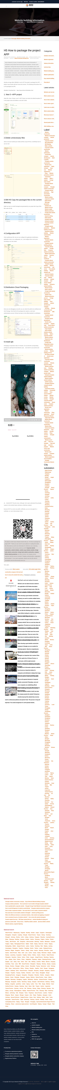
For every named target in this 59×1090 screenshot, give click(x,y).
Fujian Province (49, 606)
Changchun (47, 526)
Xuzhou (46, 552)
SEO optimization (49, 142)
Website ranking (48, 197)
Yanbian (47, 532)
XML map (43, 1081)
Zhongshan (47, 718)
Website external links (49, 266)
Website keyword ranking (49, 363)
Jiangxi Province (49, 615)
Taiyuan (52, 489)
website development (49, 157)
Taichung (47, 855)
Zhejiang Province (47, 948)
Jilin (51, 525)
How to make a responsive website (13, 910)
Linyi (52, 631)
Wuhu (46, 586)
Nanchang (47, 617)
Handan (46, 477)
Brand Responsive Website (49, 415)
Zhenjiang (47, 564)
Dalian (46, 508)
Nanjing (46, 556)
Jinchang (52, 837)
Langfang (47, 485)
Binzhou (52, 639)
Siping (52, 537)
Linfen (52, 497)
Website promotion (49, 210)
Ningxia (46, 885)
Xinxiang (47, 653)
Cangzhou (47, 479)
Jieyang (47, 732)
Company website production (48, 191)
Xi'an (51, 808)
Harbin (46, 542)
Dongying (47, 641)
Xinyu (52, 620)
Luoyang (47, 656)
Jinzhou (47, 516)
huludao (47, 515)
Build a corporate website (48, 334)
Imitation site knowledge (50, 55)
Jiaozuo (52, 663)
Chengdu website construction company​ (49, 369)
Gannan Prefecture (49, 839)
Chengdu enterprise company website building (49, 385)
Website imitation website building (48, 379)
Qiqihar (52, 540)
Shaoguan (47, 730)
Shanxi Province (32, 934)
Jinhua (46, 578)
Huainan (47, 595)
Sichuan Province (43, 979)
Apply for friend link (36, 1083)
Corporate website (49, 140)
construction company (47, 155)
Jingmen (47, 684)
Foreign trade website (48, 181)
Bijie (51, 785)
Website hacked (48, 287)
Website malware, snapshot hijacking (14, 923)
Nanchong (47, 757)
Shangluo (47, 817)
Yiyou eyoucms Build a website (48, 393)
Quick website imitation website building (48, 332)
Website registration (48, 59)
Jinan (51, 629)
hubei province (48, 673)
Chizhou (47, 603)
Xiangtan (47, 697)
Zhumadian (47, 665)
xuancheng (47, 597)
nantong (47, 557)
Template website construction (48, 240)
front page (19, 22)
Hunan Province (48, 687)
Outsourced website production (49, 428)
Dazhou (46, 755)
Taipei (46, 851)
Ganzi (52, 778)
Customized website (47, 177)
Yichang (52, 675)
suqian (46, 567)
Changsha (47, 689)
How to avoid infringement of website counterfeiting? (17, 908)
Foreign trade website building (48, 299)
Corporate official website (48, 247)
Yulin (50, 815)
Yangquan (47, 503)
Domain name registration (47, 165)
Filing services (48, 433)
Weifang (51, 636)
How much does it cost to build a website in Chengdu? (18, 912)
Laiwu (51, 644)
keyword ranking (49, 216)
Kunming (47, 793)
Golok (46, 846)
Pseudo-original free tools (11, 919)
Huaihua (47, 702)
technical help (47, 67)
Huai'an (46, 566)
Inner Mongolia (48, 881)
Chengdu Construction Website (49, 461)
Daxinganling (48, 547)
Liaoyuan (47, 535)
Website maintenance (48, 170)
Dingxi (46, 832)
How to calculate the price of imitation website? (16, 917)
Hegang (52, 545)
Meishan (47, 778)
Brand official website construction (49, 326)
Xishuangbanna (48, 805)
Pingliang (47, 834)
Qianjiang (47, 685)
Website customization (49, 233)
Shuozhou (47, 504)
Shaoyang (47, 691)
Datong (46, 491)
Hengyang (47, 694)
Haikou (46, 737)
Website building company (49, 228)
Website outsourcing (47, 411)
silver (52, 831)
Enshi (52, 679)
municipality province (47, 862)
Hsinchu (47, 856)
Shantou (52, 725)
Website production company (49, 174)
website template (49, 280)
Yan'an (46, 819)
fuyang (46, 590)
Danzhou (47, 747)
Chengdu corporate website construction (49, 400)
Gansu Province (38, 992)
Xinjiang (52, 882)
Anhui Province (48, 585)
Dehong (46, 798)
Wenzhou (47, 571)
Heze (51, 632)
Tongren (47, 786)
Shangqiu (47, 661)
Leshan (46, 773)
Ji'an (52, 619)
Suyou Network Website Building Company (35, 901)
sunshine (47, 638)
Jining (46, 632)
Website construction (47, 133)
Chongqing (47, 868)
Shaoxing (47, 579)
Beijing (51, 863)
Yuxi (52, 802)
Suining (46, 766)
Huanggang (47, 682)
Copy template (48, 328)
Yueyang (47, 701)
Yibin (46, 776)
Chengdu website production (48, 227)
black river (47, 544)
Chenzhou (47, 704)
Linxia (46, 837)
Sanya (51, 735)
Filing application (49, 413)
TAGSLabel (29, 1083)
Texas (46, 644)
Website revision (49, 207)
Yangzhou (47, 562)
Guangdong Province (47, 712)
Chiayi (46, 860)
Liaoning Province (49, 506)
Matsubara (47, 533)
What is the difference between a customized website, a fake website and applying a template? (27, 915)
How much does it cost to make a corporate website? (35, 910)
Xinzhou (47, 497)
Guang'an (47, 761)
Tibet (52, 885)
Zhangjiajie (47, 708)
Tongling (47, 600)
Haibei (52, 844)
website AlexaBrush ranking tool (40, 919)
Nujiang (46, 807)
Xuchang (52, 670)
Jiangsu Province (21, 946)
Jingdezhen (47, 624)
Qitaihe (46, 549)
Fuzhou (46, 622)
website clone (48, 294)
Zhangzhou (47, 608)
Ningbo (46, 573)
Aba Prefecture (48, 761)
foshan (46, 726)
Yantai (46, 634)
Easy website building (49, 78)
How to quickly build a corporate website (14, 906)
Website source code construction (49, 448)
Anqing (51, 590)
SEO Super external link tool (25, 919)
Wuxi (53, 554)
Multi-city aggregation (37, 1039)
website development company (49, 305)
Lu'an (46, 588)
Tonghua (47, 537)
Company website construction (49, 251)
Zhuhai (46, 725)
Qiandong (47, 783)
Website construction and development (49, 310)
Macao (46, 877)
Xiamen (46, 612)
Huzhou (52, 578)
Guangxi (47, 884)
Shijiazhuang (48, 472)
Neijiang (47, 767)
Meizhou (47, 733)
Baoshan (47, 802)
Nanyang (47, 651)
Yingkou (47, 520)
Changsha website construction (48, 162)
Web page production (46, 203)
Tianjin (46, 865)
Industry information (49, 63)
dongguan (47, 714)
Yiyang (46, 706)
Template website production (48, 404)
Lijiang (46, 803)
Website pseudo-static (49, 372)
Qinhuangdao (48, 480)
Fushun (52, 521)
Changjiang (47, 742)
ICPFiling (47, 308)
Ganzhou (47, 619)
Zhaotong (47, 800)
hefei (51, 586)
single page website (49, 417)
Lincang (52, 803)
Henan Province (48, 647)
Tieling (46, 523)
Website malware (49, 337)
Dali (49, 795)
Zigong (52, 773)
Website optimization (49, 74)
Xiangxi (46, 709)
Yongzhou (47, 699)
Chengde (47, 487)
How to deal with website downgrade (37, 917)
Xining (46, 843)
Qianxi (46, 785)
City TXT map (23, 1083)
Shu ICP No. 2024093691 (34, 1081)
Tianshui (47, 824)
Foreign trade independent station (48, 343)
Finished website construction (48, 346)
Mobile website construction (48, 420)
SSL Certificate (47, 257)
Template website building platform (48, 244)
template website (49, 219)
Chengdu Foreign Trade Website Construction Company (38, 906)
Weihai (46, 639)
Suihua (46, 545)
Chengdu (47, 750)
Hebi (46, 672)
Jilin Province (48, 524)
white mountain (30, 941)
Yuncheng (47, 492)
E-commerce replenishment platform (13, 1051)
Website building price (37, 1027)
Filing (46, 173)
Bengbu (46, 593)
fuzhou (52, 612)
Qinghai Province (49, 841)
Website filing (48, 426)
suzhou (52, 550)
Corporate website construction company (48, 361)
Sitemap (52, 1081)
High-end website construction (49, 193)
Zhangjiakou (48, 482)
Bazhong (47, 764)
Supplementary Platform (10, 1058)
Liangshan (47, 769)
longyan (52, 614)
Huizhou (47, 721)
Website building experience (50, 70)
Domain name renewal (47, 452)
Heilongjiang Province (47, 539)
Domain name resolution (47, 322)
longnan (47, 831)
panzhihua (47, 771)
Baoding (47, 475)
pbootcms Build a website (44, 921)
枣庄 (46, 646)
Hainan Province (39, 977)
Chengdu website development (48, 319)
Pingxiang (47, 626)
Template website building (48, 264)
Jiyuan (50, 672)
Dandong (47, 511)
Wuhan (46, 675)
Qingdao (47, 631)
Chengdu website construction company (48, 185)
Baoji (52, 810)
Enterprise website (49, 221)
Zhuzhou (47, 696)
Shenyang (47, 509)
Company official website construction (49, 261)
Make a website (48, 146)
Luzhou (46, 774)
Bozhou (46, 602)
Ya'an (51, 774)
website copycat (48, 381)
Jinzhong (47, 501)
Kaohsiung (47, 853)
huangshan (47, 598)
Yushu (51, 846)
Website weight (48, 209)
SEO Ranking (48, 144)
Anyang (46, 655)
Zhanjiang (47, 728)
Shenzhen (47, 720)
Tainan (52, 858)
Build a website (49, 158)
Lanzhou (52, 822)
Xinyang (47, 658)
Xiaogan (47, 680)
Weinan (46, 814)
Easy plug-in (47, 82)
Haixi (51, 843)
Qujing (52, 798)
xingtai (52, 477)
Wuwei (46, 827)
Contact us (34, 1034)
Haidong (47, 844)
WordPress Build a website (31, 921)
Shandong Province (46, 959)
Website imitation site (49, 271)
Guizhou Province (49, 779)
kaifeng (46, 663)
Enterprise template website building (49, 375)
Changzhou (47, 561)
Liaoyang (47, 513)
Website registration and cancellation (49, 457)
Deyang (46, 759)
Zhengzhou (47, 650)
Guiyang (47, 781)
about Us (34, 1022)
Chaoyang (47, 518)
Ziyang (51, 776)
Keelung (47, 858)
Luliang (46, 499)
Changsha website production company (40, 908)
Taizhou (52, 566)
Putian (46, 614)
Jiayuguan (47, 836)
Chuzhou (47, 605)
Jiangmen (47, 723)
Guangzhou (47, 716)
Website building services (48, 350)
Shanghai (47, 867)
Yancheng (47, 554)
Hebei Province (48, 470)
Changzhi (47, 494)
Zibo (46, 636)
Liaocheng (47, 643)
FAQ (33, 1032)
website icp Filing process (38, 912)
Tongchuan (47, 820)
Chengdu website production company (14, 1053)
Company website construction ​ (48, 423)
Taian (51, 634)
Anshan (46, 521)
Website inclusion (48, 278)
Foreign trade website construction (49, 213)
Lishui (46, 583)
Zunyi (52, 783)
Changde (47, 692)
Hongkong (47, 875)
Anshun (46, 788)
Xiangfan (47, 677)
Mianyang (47, 752)
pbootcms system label (10, 921)
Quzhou (51, 583)
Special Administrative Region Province (49, 872)
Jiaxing (52, 576)
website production (49, 138)
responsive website (49, 198)
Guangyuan (47, 754)
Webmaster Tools (36, 1036)
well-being (12, 992)
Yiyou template (48, 302)
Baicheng (47, 530)
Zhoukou (47, 660)
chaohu (52, 603)
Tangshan (47, 473)
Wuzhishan (47, 745)
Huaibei (52, 593)
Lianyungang (48, 559)
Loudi (53, 704)
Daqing (51, 542)
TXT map (48, 1081)
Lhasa (46, 887)
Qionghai (47, 738)
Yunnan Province (49, 791)
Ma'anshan (47, 591)
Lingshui (47, 743)
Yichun (52, 622)
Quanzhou (47, 610)
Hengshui (47, 484)
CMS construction (49, 312)
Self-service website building (48, 282)
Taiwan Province (49, 849)
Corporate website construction (48, 148)
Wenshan (47, 796)
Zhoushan (47, 581)
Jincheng (47, 496)
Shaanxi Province (31, 990)
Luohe (46, 670)
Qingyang (47, 826)
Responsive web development (48, 339)
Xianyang (47, 810)
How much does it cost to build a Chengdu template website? (34, 903)
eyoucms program (48, 445)
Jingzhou (47, 679)
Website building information (35, 22)
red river (21, 988)
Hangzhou (47, 574)
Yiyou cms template (48, 442)
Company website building (49, 454)
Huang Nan (47, 848)
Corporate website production (48, 223)
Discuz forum (20, 921)
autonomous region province (49, 879)
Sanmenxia (47, 668)
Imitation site (48, 205)
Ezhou (52, 685)
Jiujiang (47, 620)
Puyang (46, 667)
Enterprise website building (49, 232)
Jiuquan (52, 827)
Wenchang (47, 740)
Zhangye (47, 829)
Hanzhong (47, 812)
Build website (48, 200)
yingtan (46, 627)
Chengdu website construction (49, 187)
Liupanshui (47, 790)
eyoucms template (49, 274)
